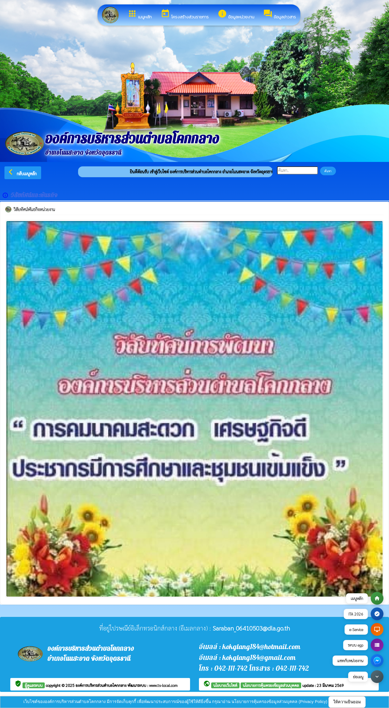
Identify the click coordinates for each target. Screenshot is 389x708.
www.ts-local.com (163, 685)
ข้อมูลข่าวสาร (279, 14)
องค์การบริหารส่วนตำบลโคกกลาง (102, 685)
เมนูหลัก (140, 14)
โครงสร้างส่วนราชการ (185, 14)
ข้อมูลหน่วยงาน (236, 14)
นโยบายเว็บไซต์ (225, 685)
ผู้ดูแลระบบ (34, 685)
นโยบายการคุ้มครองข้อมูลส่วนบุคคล (271, 685)
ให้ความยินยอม (347, 701)
